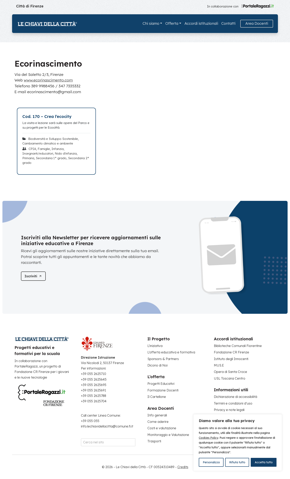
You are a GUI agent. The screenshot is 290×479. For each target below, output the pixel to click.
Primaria (28, 158)
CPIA (32, 149)
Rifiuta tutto (237, 462)
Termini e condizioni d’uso (233, 403)
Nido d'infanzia (66, 153)
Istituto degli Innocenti (231, 359)
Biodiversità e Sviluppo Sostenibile (53, 139)
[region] (237, 442)
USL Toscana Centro (229, 378)
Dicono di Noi (157, 365)
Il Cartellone (156, 397)
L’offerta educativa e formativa (171, 352)
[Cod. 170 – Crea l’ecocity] (56, 116)
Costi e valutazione (161, 428)
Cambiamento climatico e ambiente (47, 143)
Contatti (228, 23)
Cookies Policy (208, 438)
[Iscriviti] (35, 276)
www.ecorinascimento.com (48, 80)
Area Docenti (256, 23)
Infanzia (58, 149)
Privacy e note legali (229, 410)
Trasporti (154, 441)
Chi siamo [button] (151, 23)
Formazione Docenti (162, 390)
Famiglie (44, 149)
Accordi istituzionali (201, 23)
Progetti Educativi (160, 384)
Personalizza (211, 462)
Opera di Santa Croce (230, 372)
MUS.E (219, 365)
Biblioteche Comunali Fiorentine (238, 346)
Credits (182, 467)
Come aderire (158, 422)
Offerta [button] (171, 23)
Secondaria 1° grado (51, 158)
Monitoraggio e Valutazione (168, 435)
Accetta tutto (264, 462)
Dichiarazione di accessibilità (235, 397)
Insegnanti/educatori (37, 153)
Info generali (157, 415)
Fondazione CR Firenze (231, 352)
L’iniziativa (155, 346)
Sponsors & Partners (163, 359)
